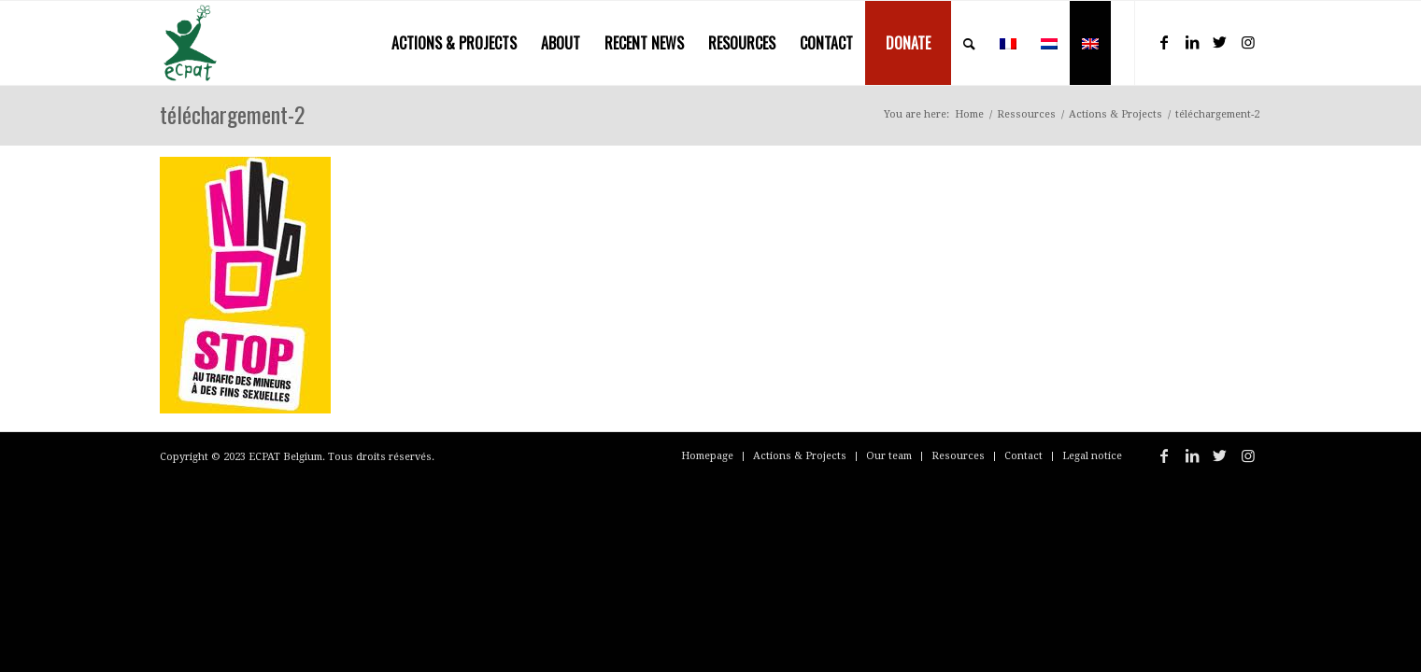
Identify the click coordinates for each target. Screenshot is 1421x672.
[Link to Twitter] (1220, 42)
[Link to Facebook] (1164, 42)
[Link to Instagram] (1248, 42)
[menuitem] (454, 43)
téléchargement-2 (232, 114)
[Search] (969, 43)
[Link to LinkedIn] (1192, 42)
